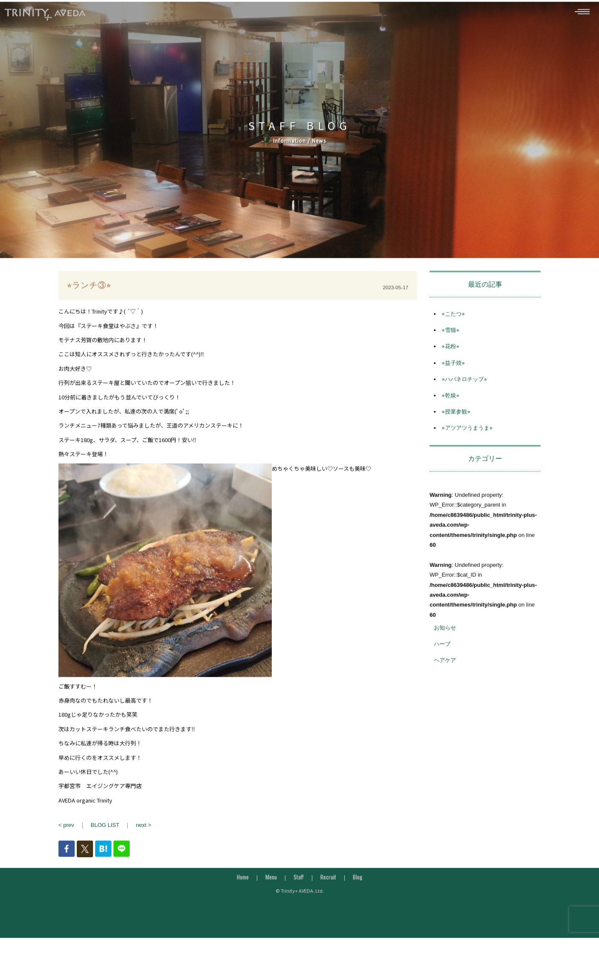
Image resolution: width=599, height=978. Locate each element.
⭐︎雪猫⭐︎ (450, 344)
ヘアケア (445, 674)
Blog (357, 891)
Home (243, 891)
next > (143, 839)
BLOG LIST (105, 839)
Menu (271, 891)
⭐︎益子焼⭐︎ (453, 377)
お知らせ (445, 641)
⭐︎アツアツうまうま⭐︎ (467, 442)
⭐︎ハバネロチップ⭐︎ (464, 393)
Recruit (328, 891)
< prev (66, 839)
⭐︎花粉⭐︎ (450, 360)
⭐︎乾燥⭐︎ (450, 409)
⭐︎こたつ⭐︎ (453, 328)
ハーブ (442, 658)
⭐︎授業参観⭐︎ (456, 425)
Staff (299, 891)
